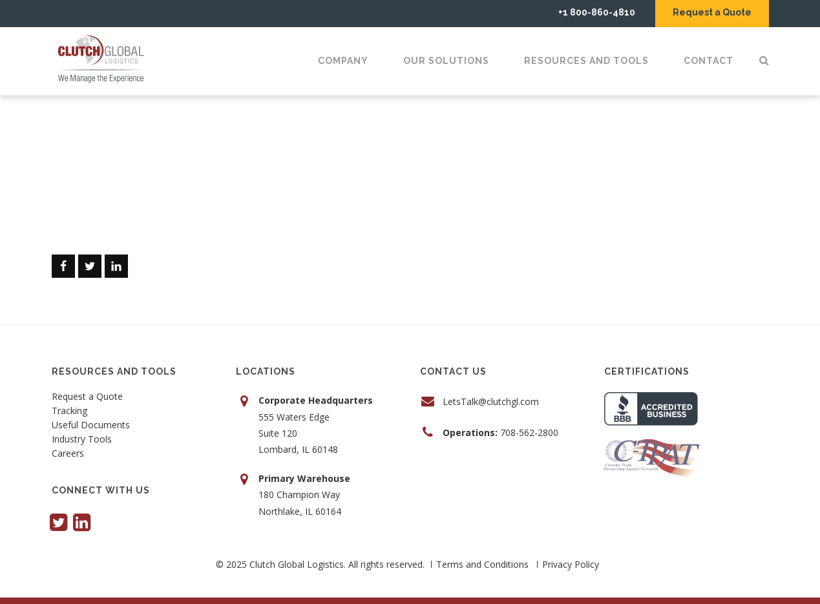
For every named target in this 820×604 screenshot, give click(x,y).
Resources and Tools (586, 61)
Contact (708, 61)
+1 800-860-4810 (596, 12)
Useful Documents (91, 426)
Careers (68, 454)
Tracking (69, 411)
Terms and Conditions (482, 564)
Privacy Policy (570, 564)
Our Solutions (446, 61)
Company (343, 61)
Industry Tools (82, 440)
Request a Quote (712, 12)
